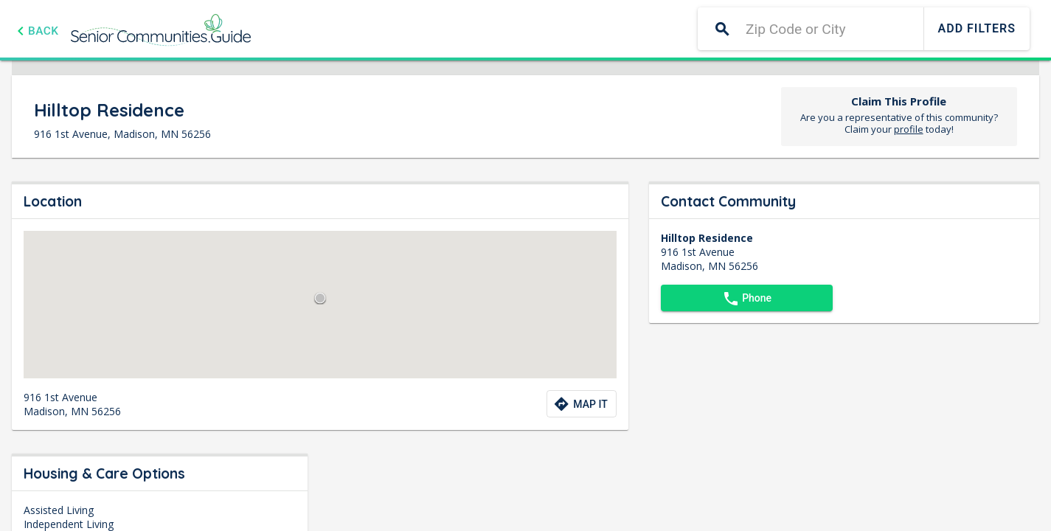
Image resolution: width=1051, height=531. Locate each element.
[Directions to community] (581, 403)
